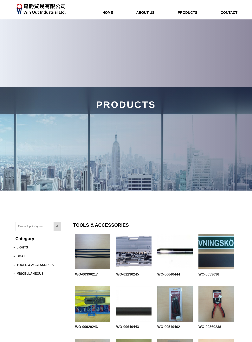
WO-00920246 (86, 327)
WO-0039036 (208, 274)
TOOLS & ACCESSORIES (35, 265)
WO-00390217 (86, 274)
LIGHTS (22, 247)
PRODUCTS (187, 13)
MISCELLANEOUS (30, 273)
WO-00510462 (168, 327)
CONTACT (229, 13)
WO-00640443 (127, 327)
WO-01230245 (127, 274)
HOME (107, 13)
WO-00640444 (168, 274)
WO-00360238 (209, 327)
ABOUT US (145, 13)
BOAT (21, 256)
